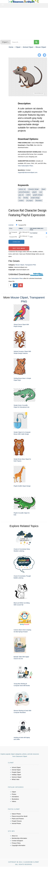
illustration (39, 200)
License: (11, 225)
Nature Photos (16, 814)
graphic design (37, 195)
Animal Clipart (28, 47)
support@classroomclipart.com (27, 172)
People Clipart (16, 772)
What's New (15, 779)
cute (40, 192)
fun (20, 197)
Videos (14, 801)
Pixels (21, 228)
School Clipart (16, 767)
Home (11, 47)
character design (33, 189)
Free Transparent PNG (13, 233)
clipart (43, 189)
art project (29, 200)
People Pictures (17, 821)
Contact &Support (17, 840)
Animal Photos (16, 823)
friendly (25, 197)
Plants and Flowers (18, 818)
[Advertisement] (24, 23)
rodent (28, 195)
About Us (15, 836)
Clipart (18, 47)
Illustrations (15, 799)
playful (34, 192)
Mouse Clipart (41, 47)
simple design (35, 197)
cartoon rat (22, 189)
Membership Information (19, 838)
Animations (15, 796)
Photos (14, 794)
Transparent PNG (22, 225)
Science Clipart (16, 777)
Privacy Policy (16, 843)
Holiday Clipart (16, 774)
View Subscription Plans (25, 166)
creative (21, 200)
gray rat (21, 195)
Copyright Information (18, 845)
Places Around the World (19, 816)
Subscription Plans (17, 278)
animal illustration (24, 192)
